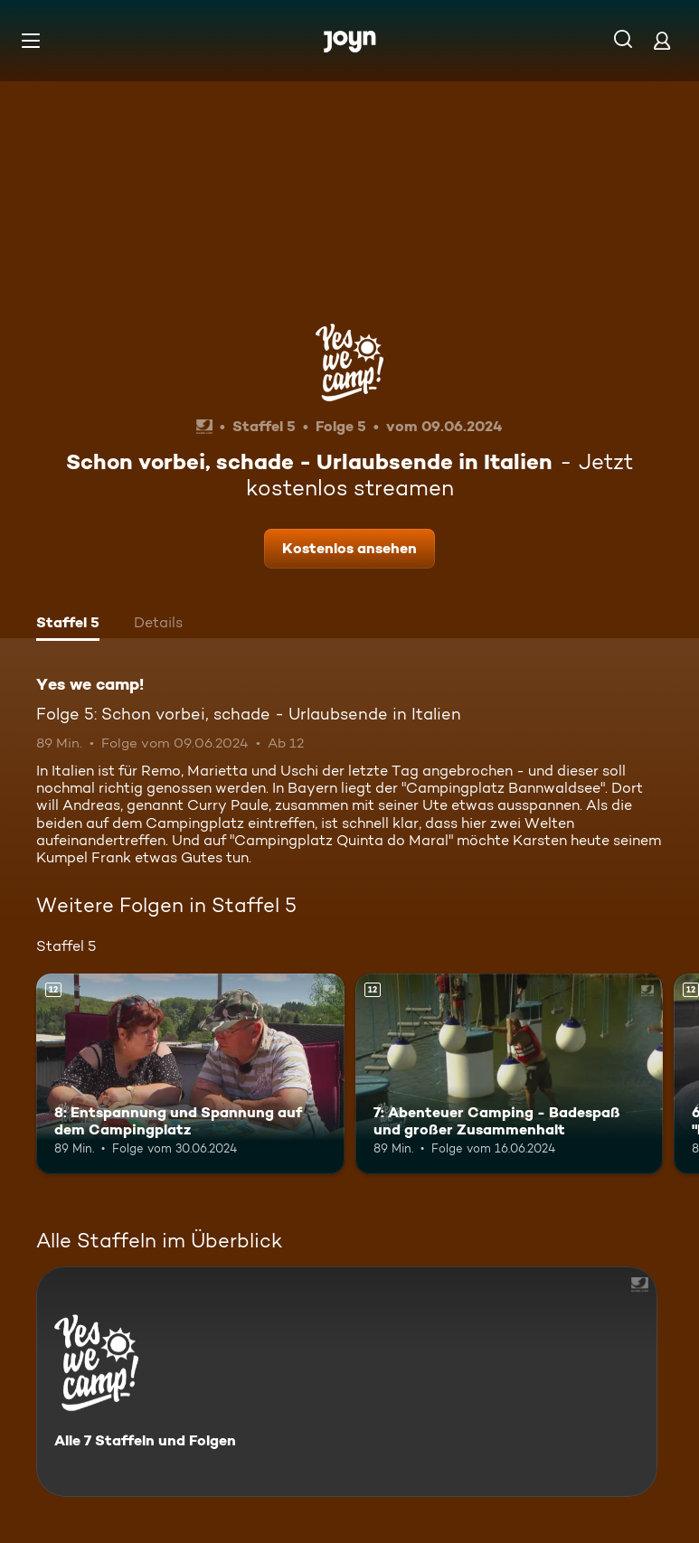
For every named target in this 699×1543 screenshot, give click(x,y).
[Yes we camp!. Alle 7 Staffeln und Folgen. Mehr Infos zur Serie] (346, 1381)
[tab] (68, 624)
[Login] (662, 40)
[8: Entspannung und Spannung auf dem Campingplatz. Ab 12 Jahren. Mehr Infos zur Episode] (190, 1073)
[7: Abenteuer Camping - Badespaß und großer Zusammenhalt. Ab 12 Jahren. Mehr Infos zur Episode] (509, 1073)
